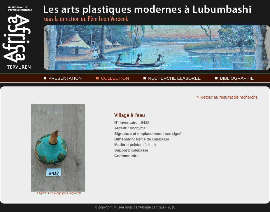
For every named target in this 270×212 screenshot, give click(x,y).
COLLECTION (115, 78)
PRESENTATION (65, 78)
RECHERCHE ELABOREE (174, 78)
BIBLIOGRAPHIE (237, 78)
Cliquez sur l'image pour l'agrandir (58, 192)
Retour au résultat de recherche (229, 97)
